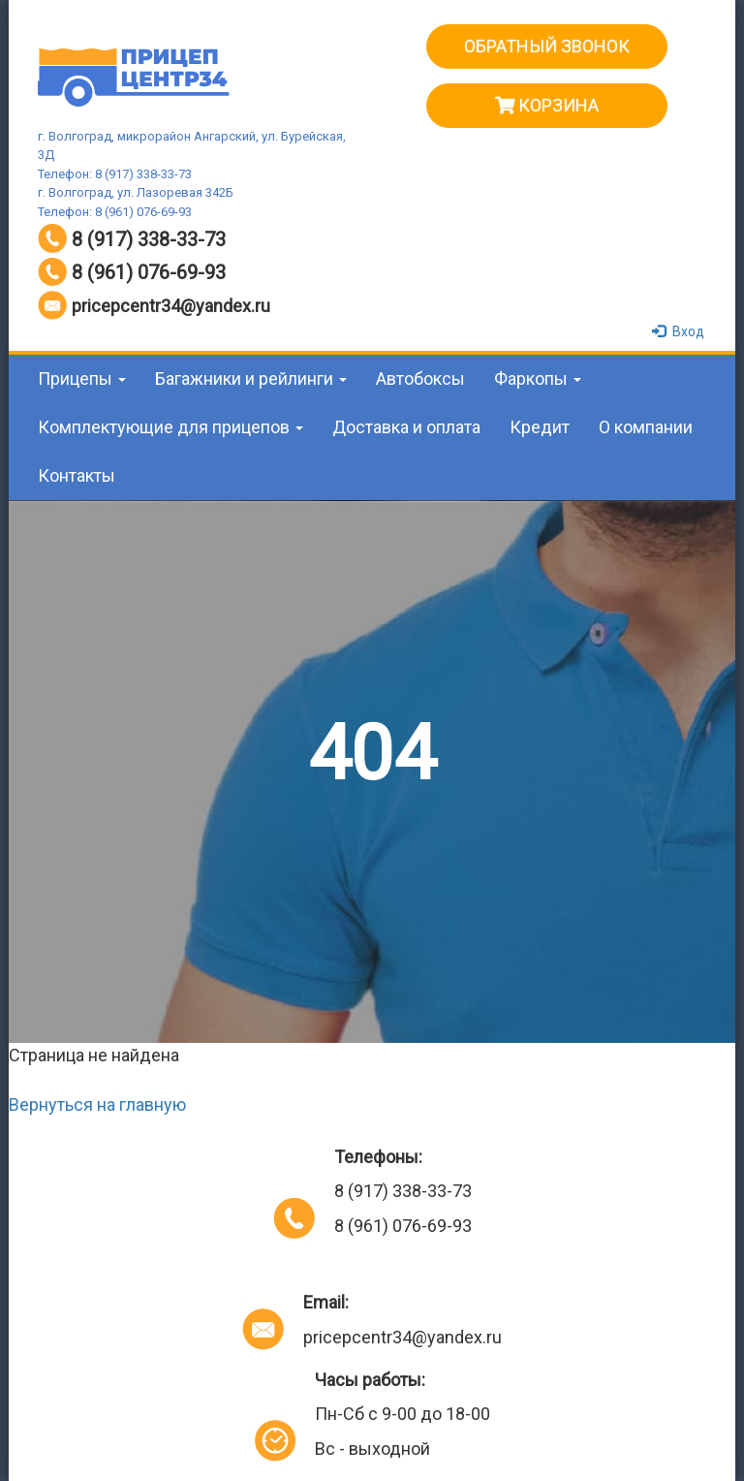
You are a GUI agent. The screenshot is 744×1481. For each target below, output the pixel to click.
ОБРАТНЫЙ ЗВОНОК (547, 46)
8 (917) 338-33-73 (149, 239)
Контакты (76, 475)
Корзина (547, 105)
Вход (680, 331)
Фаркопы (537, 378)
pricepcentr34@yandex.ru (171, 306)
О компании (646, 427)
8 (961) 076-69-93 (149, 272)
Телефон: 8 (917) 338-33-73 (115, 174)
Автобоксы (420, 378)
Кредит (540, 427)
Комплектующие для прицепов (170, 427)
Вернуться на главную (97, 1104)
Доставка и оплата (406, 427)
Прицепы (82, 378)
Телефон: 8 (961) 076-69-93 (115, 212)
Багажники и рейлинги (251, 378)
